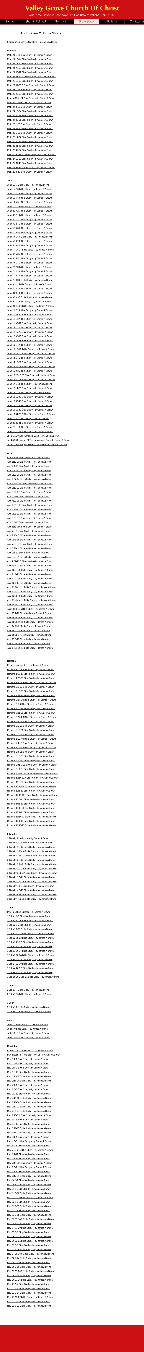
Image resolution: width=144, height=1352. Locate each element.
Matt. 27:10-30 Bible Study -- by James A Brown (30, 159)
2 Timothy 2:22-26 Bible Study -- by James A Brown (32, 869)
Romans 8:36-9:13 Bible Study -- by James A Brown (32, 765)
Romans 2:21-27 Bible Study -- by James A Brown (31, 695)
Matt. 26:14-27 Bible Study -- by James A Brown (30, 137)
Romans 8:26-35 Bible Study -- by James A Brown (31, 760)
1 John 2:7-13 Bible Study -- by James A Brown (29, 929)
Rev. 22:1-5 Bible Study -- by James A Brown (28, 1301)
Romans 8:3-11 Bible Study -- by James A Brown (30, 752)
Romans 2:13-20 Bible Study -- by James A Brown (31, 691)
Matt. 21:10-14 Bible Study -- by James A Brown (30, 59)
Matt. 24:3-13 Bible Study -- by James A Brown (29, 107)
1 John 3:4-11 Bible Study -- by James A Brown (29, 946)
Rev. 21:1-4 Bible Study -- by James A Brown (28, 1284)
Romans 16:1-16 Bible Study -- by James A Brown (31, 821)
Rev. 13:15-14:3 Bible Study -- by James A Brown (30, 1219)
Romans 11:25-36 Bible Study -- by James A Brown (31, 786)
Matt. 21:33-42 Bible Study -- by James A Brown (30, 72)
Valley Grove (45, 8)
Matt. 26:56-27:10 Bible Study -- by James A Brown (31, 154)
